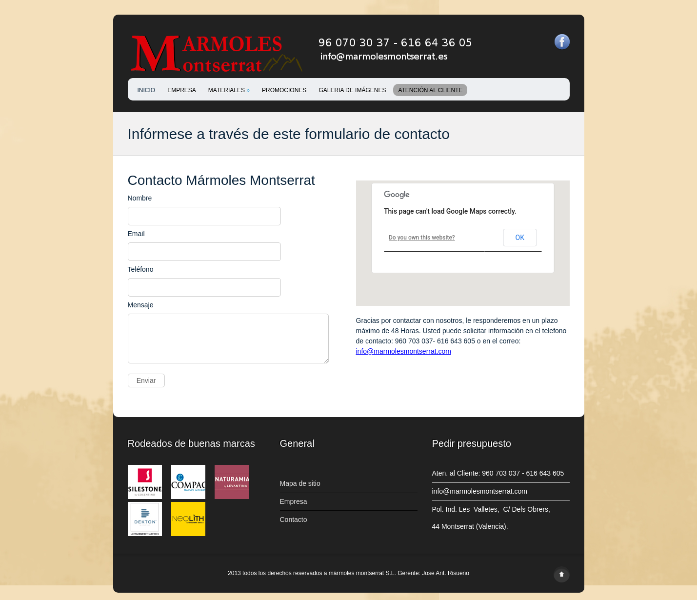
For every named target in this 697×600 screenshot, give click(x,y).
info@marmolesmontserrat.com (404, 351)
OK (520, 237)
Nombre (140, 198)
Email (136, 234)
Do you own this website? (422, 237)
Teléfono (141, 269)
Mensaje (141, 305)
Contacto (293, 527)
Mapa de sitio (300, 491)
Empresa (293, 509)
